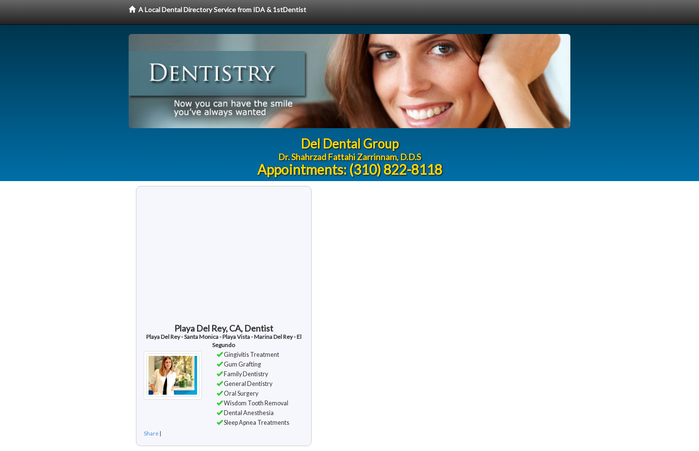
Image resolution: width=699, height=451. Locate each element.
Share (151, 433)
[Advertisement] (224, 259)
